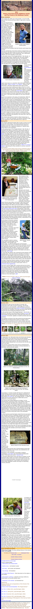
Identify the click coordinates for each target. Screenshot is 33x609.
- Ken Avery (4, 568)
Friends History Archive (16, 559)
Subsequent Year (25, 552)
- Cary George (5, 570)
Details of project (21, 308)
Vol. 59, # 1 (4, 589)
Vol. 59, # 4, (4, 596)
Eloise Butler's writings (7, 576)
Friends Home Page (6, 600)
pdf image (9, 251)
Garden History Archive (16, 556)
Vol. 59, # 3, (4, 594)
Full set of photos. (16, 277)
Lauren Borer (19, 90)
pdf (3, 133)
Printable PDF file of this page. (9, 560)
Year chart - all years (16, 554)
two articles (10, 396)
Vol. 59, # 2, (4, 591)
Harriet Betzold (27, 67)
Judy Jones (26, 502)
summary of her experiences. (8, 263)
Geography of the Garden (8, 580)
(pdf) (16, 273)
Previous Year (13, 552)
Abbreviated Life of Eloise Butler (9, 563)
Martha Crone (5, 566)
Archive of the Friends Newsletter (9, 586)
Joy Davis (26, 313)
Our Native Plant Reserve (8, 573)
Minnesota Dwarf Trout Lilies (10, 208)
